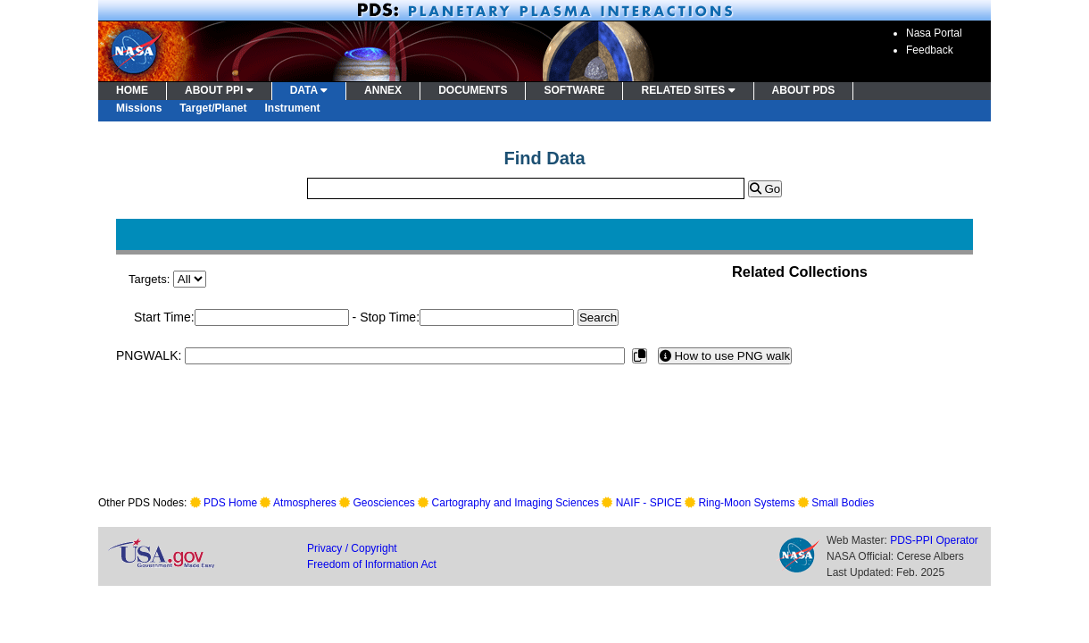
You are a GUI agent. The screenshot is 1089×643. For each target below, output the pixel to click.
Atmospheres (305, 503)
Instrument (292, 108)
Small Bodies (842, 503)
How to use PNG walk (725, 356)
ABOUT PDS (803, 90)
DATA (309, 90)
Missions (139, 108)
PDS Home (230, 503)
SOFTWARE (574, 90)
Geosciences (384, 503)
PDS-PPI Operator (934, 540)
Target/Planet (212, 108)
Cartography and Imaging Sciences (515, 503)
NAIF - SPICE (649, 503)
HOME (132, 90)
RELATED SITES (688, 90)
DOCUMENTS (472, 90)
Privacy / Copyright (352, 548)
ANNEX (383, 90)
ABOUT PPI (219, 90)
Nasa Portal (934, 33)
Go (765, 189)
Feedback (929, 50)
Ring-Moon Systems (746, 503)
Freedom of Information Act (371, 564)
